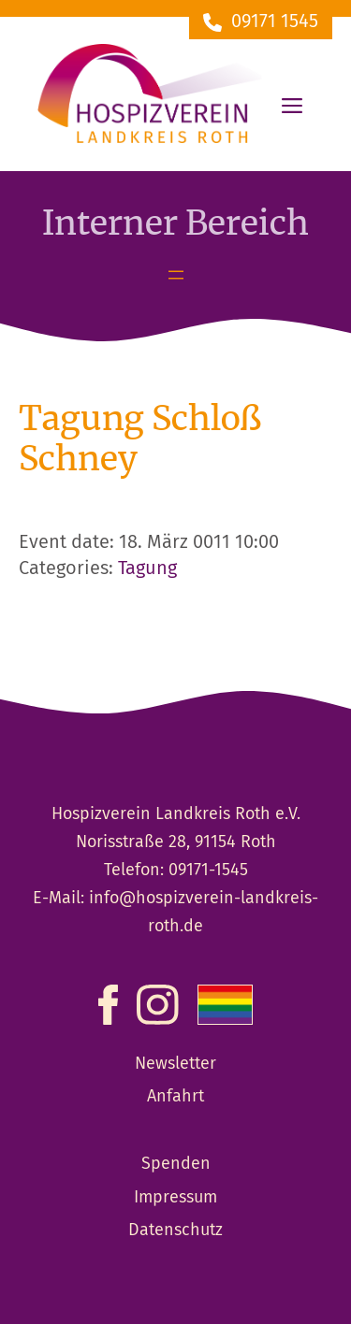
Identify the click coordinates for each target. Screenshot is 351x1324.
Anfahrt (175, 1097)
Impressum (175, 1198)
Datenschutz (175, 1230)
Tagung (147, 568)
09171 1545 (274, 21)
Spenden (176, 1164)
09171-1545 (208, 870)
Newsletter (175, 1064)
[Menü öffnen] (176, 275)
